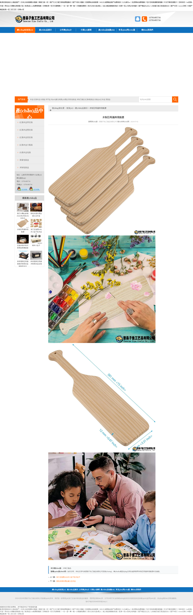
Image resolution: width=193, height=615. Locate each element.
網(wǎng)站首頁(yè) (25, 30)
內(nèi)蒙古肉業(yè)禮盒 (59, 99)
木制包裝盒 (24, 168)
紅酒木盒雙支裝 (26, 130)
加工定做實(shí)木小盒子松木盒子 (36, 231)
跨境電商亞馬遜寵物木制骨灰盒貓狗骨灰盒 (22, 263)
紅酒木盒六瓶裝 (26, 145)
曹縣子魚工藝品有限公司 (94, 571)
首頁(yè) (69, 108)
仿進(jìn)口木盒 (99, 99)
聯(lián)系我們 (147, 30)
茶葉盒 (108, 99)
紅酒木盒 (37, 99)
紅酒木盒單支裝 (26, 122)
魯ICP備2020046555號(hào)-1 (96, 602)
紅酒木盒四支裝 (26, 137)
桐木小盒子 (36, 245)
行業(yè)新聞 (86, 30)
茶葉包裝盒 (24, 160)
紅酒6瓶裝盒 (89, 99)
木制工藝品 (81, 99)
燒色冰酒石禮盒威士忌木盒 (66, 581)
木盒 (31, 99)
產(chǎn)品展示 (45, 30)
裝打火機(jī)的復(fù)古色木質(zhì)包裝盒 (23, 215)
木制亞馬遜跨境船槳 (146, 571)
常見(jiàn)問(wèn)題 (127, 30)
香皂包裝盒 (72, 99)
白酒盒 (42, 99)
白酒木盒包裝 (25, 152)
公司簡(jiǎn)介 (66, 30)
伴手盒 (48, 99)
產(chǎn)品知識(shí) (106, 30)
